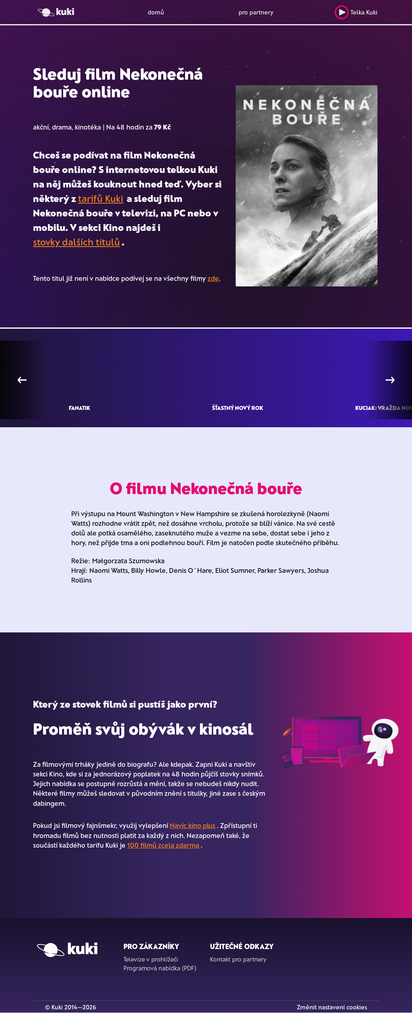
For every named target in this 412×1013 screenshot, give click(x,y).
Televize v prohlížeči (151, 959)
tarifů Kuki (100, 198)
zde (213, 278)
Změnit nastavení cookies (332, 1007)
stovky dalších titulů (76, 241)
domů (156, 12)
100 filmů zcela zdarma (163, 845)
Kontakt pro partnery (238, 959)
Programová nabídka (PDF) (160, 968)
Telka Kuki (355, 12)
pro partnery (256, 12)
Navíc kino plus (192, 825)
